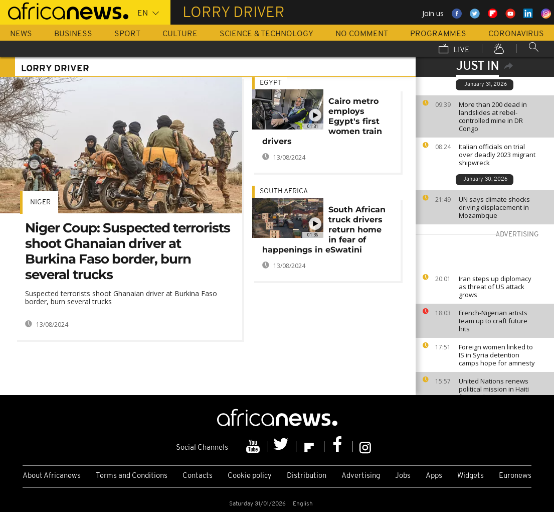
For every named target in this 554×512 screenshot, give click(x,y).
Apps (434, 476)
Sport (127, 34)
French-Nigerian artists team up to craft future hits (493, 321)
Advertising (360, 476)
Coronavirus (516, 34)
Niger (40, 202)
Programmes (438, 34)
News (21, 34)
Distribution (306, 476)
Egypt (271, 83)
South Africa (284, 191)
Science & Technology (266, 34)
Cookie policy (250, 476)
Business (73, 34)
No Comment (361, 34)
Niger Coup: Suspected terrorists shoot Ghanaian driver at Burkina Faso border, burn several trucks (127, 251)
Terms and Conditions (131, 476)
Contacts (197, 476)
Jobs (403, 476)
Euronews (515, 476)
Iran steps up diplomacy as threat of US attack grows (495, 287)
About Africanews (52, 476)
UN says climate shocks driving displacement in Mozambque (494, 207)
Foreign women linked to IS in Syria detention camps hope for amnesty (497, 355)
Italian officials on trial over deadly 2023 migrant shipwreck (497, 155)
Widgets (470, 476)
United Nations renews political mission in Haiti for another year (494, 389)
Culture (180, 34)
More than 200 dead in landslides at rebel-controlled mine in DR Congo (493, 116)
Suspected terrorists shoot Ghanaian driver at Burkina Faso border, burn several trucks (121, 297)
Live (454, 49)
